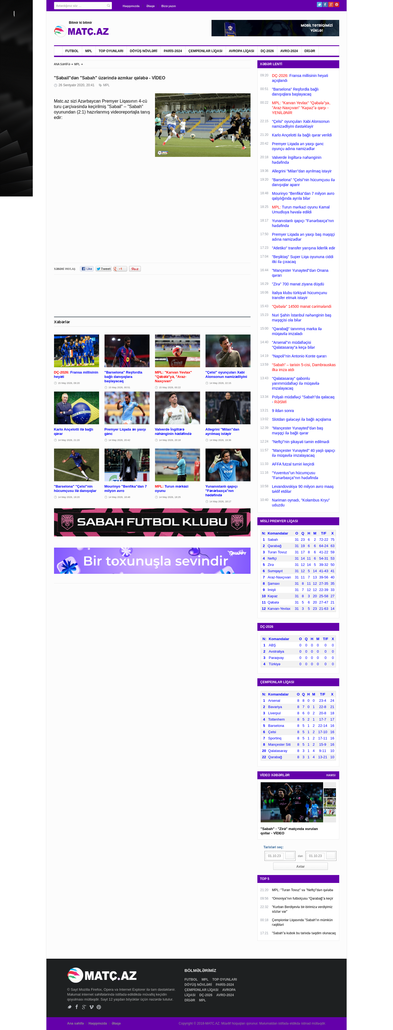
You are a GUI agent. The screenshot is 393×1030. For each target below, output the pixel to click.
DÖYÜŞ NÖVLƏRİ (143, 51)
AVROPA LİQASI (241, 51)
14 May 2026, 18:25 (170, 497)
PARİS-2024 (173, 51)
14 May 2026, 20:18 (170, 440)
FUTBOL (72, 51)
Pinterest (336, 4)
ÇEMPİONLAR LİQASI (205, 51)
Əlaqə (150, 6)
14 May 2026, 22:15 (220, 383)
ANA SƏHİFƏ (62, 64)
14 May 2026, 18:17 (220, 501)
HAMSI (331, 775)
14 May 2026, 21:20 (69, 440)
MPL (88, 51)
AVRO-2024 (289, 51)
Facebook (325, 4)
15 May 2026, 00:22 (170, 387)
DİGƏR (310, 51)
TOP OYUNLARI (111, 51)
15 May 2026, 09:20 (69, 383)
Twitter (319, 4)
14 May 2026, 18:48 (119, 497)
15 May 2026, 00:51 (119, 387)
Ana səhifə (75, 1023)
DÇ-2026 (267, 51)
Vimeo (91, 1007)
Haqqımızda (131, 6)
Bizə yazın (168, 6)
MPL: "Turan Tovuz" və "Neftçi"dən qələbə (303, 890)
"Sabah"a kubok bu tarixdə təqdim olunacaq (304, 933)
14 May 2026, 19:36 (220, 440)
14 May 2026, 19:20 (69, 497)
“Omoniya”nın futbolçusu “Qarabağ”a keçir (302, 898)
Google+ (331, 4)
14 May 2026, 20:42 (119, 440)
